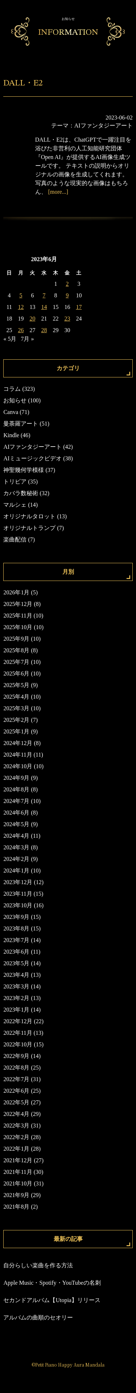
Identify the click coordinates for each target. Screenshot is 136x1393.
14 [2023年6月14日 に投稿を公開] (44, 307)
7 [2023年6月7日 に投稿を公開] (43, 295)
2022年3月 (16, 1125)
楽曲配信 (14, 539)
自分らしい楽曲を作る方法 (38, 1265)
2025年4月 (16, 697)
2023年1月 (16, 1010)
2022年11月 (17, 1033)
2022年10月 (17, 1044)
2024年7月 (16, 801)
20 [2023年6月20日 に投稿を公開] (32, 318)
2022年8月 (16, 1067)
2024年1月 (16, 870)
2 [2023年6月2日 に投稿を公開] (67, 284)
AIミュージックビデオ (32, 458)
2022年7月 (16, 1079)
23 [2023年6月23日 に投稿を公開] (67, 318)
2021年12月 (17, 1160)
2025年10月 (17, 627)
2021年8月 (16, 1207)
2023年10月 (17, 905)
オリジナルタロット (29, 516)
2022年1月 (16, 1149)
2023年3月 (16, 986)
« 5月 (9, 339)
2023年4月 (16, 975)
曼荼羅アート (20, 424)
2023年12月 (17, 882)
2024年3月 (16, 847)
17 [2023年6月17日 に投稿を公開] (79, 307)
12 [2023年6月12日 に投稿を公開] (21, 307)
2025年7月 (16, 662)
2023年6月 (16, 952)
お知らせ (14, 400)
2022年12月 (17, 1021)
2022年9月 (16, 1056)
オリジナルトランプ (29, 528)
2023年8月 (16, 928)
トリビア (14, 481)
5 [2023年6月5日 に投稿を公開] (20, 295)
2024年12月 (17, 743)
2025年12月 (17, 604)
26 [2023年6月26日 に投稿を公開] (21, 330)
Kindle (11, 435)
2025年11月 (17, 615)
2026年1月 (16, 592)
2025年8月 (16, 650)
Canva (10, 412)
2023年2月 (16, 998)
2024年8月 (16, 789)
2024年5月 (16, 824)
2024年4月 (16, 836)
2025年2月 (16, 720)
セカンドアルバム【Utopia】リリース (51, 1300)
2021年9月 (16, 1195)
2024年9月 (16, 778)
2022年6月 (16, 1091)
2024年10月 (17, 766)
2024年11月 (17, 755)
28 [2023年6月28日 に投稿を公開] (44, 330)
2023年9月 (16, 917)
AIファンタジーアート (103, 125)
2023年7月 (16, 940)
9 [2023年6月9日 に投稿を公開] (67, 295)
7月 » (27, 339)
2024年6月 (16, 813)
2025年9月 (16, 639)
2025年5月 (16, 685)
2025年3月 (16, 708)
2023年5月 (16, 963)
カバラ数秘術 (20, 493)
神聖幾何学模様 (23, 470)
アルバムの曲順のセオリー (38, 1317)
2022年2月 (16, 1137)
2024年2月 (16, 859)
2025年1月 (16, 731)
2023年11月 (17, 894)
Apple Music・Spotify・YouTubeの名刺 (51, 1283)
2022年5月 (16, 1102)
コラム (12, 389)
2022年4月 (16, 1114)
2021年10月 (17, 1183)
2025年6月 (16, 673)
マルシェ (14, 505)
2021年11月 (17, 1172)
